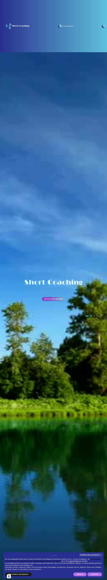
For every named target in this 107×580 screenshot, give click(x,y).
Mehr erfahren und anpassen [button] (18, 574)
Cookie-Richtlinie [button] (73, 561)
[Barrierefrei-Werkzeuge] (9, 576)
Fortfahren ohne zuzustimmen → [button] (90, 555)
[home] (17, 26)
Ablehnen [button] (80, 574)
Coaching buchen (68, 26)
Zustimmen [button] (95, 574)
